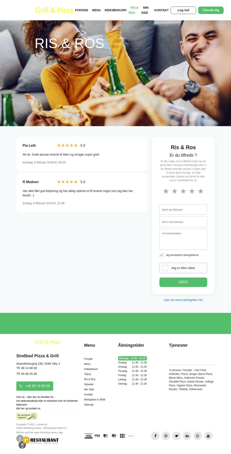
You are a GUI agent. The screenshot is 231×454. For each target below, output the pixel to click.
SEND (183, 282)
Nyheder (89, 384)
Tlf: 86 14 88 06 (26, 368)
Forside (81, 10)
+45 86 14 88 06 (34, 386)
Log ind (183, 10)
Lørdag (132, 379)
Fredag (132, 375)
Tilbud (87, 374)
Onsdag (132, 367)
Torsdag (132, 371)
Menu (96, 10)
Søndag (132, 384)
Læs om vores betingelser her (183, 300)
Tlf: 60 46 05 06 (26, 373)
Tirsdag (132, 362)
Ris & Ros (89, 379)
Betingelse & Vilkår (95, 399)
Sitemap (88, 404)
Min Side (89, 389)
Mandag (132, 358)
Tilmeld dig (211, 10)
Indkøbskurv (116, 10)
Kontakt (161, 10)
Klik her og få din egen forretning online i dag (39, 432)
